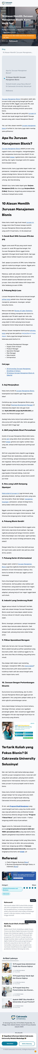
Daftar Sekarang (27, 1043)
